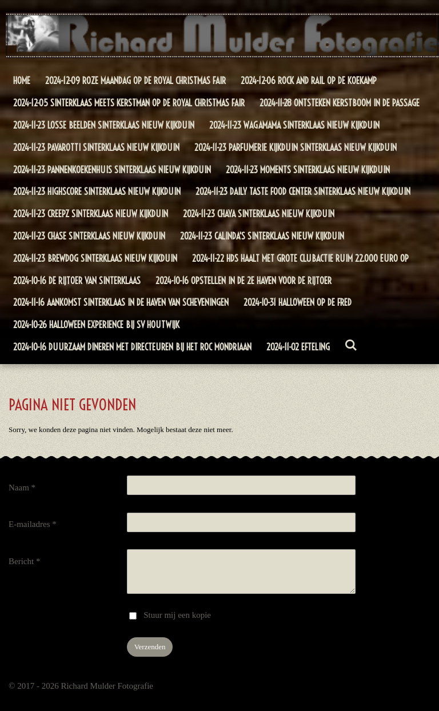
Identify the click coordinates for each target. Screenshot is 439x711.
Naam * (22, 487)
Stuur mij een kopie (177, 615)
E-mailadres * (33, 524)
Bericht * (24, 561)
